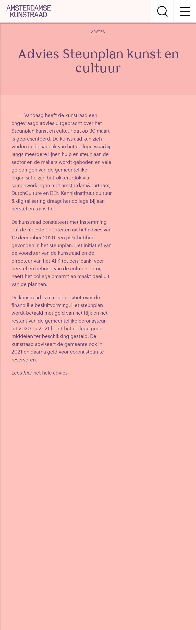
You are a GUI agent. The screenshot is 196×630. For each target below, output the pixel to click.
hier (27, 373)
